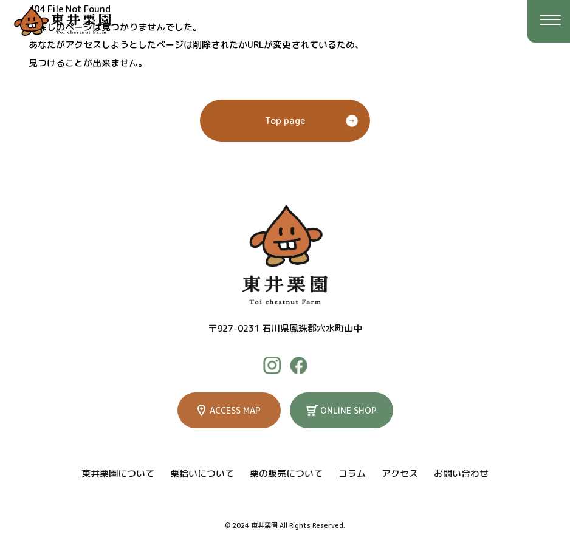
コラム (352, 473)
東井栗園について (117, 473)
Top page (285, 120)
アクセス (400, 473)
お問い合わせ (461, 473)
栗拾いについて (202, 473)
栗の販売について (286, 473)
